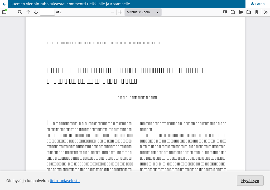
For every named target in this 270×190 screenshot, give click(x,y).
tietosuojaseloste (65, 180)
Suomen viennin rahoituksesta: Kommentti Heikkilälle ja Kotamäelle (70, 3)
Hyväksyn (250, 180)
